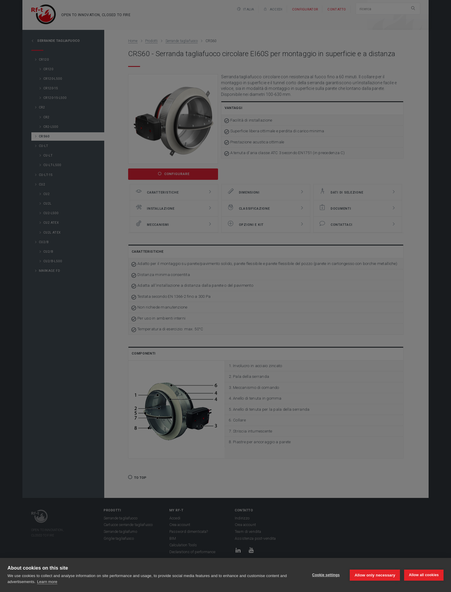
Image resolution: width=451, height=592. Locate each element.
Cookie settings (325, 575)
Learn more (47, 581)
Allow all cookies (424, 575)
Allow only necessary (375, 575)
